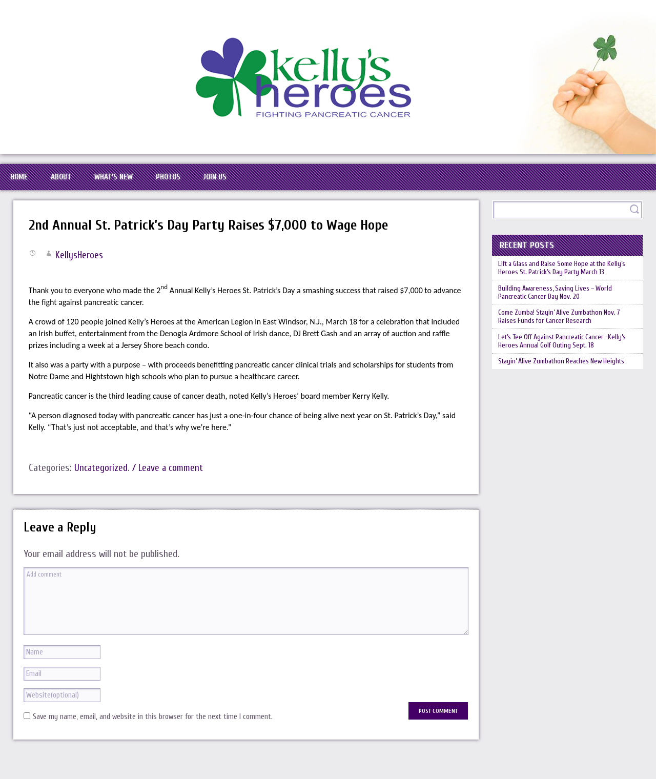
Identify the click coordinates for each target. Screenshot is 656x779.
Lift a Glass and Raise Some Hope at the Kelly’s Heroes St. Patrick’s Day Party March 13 (566, 288)
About (78, 184)
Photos (210, 184)
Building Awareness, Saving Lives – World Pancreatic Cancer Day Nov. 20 (561, 321)
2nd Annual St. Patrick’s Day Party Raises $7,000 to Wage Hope (224, 239)
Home (24, 184)
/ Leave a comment (171, 481)
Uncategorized (101, 481)
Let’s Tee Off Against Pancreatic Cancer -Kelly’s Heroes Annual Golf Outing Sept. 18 (562, 378)
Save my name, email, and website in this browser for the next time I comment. (153, 730)
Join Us (268, 184)
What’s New (143, 184)
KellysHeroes (80, 269)
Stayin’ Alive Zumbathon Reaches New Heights (556, 407)
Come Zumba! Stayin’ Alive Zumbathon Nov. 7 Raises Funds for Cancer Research (567, 350)
